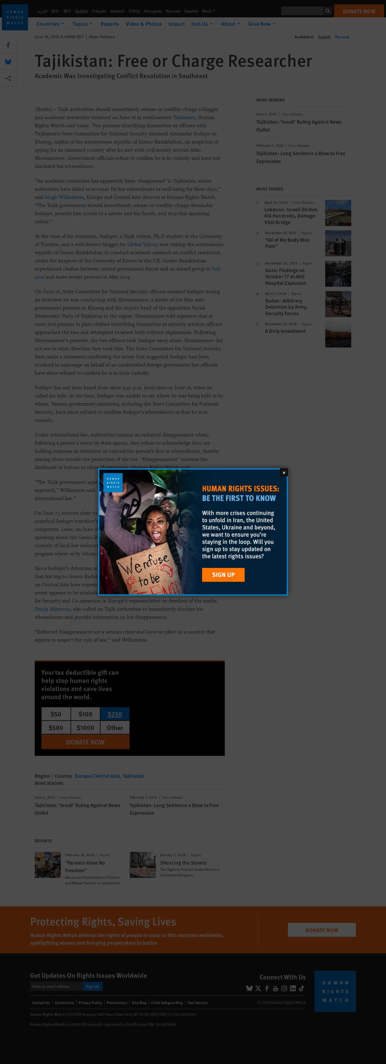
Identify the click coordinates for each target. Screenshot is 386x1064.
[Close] (284, 472)
